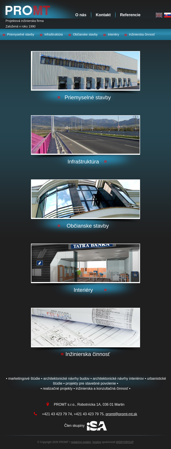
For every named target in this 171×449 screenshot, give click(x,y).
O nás (80, 15)
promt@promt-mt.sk (121, 414)
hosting (96, 442)
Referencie (130, 15)
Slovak (167, 15)
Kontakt (103, 15)
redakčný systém (81, 442)
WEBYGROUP (125, 442)
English (159, 15)
